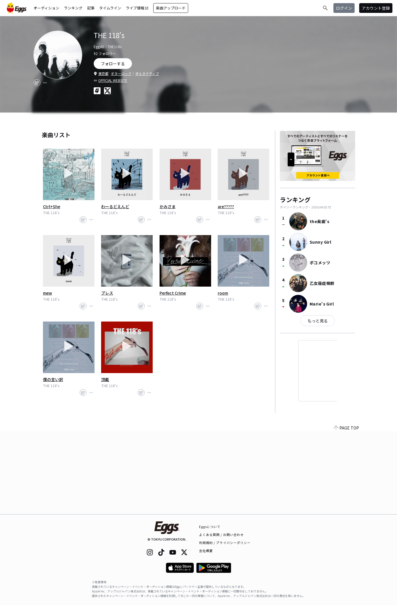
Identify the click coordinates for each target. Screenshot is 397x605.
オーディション (46, 8)
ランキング (73, 8)
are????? (226, 206)
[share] (37, 82)
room (223, 293)
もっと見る (318, 321)
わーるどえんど (115, 206)
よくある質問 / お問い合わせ (221, 534)
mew (47, 293)
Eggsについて (210, 526)
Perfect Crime (173, 293)
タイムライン (110, 8)
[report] (45, 82)
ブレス (107, 293)
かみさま (168, 206)
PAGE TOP (346, 511)
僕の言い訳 (53, 379)
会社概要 (206, 550)
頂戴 (105, 379)
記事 (91, 8)
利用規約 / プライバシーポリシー (225, 542)
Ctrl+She (51, 206)
